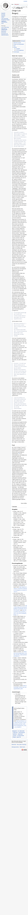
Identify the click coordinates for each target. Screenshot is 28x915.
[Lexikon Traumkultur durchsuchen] (24, 7)
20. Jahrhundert (21, 731)
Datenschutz (14, 744)
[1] (18, 453)
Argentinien (20, 734)
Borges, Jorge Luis (17, 737)
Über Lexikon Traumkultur (21, 744)
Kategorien (14, 731)
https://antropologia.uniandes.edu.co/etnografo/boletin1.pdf (20, 687)
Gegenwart (15, 732)
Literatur (14, 735)
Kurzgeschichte (20, 735)
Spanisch (15, 734)
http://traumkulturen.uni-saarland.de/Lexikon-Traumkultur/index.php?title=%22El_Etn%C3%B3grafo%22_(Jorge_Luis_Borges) (20, 724)
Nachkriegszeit (22, 732)
